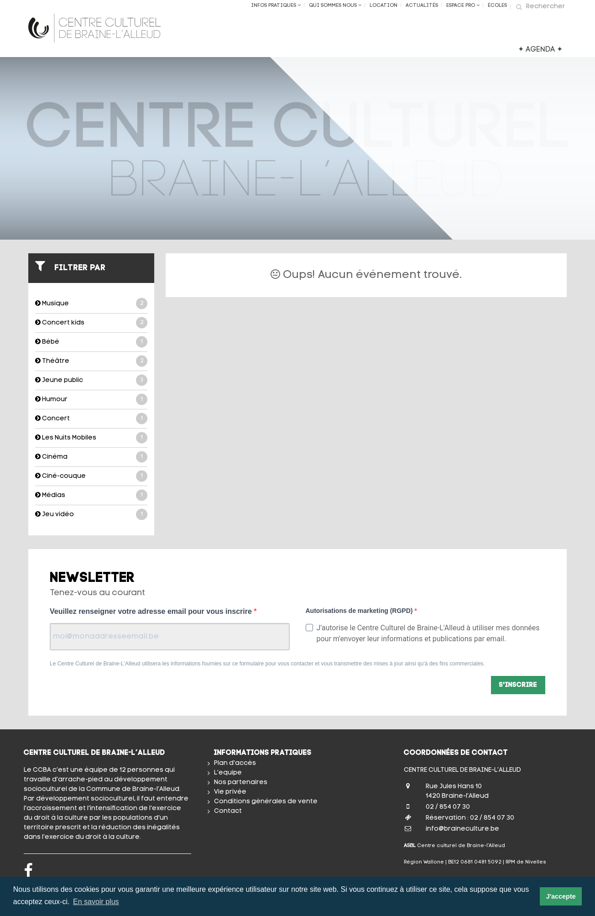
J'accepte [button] (561, 896)
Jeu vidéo (91, 514)
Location (383, 5)
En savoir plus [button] (96, 902)
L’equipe (228, 772)
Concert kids (91, 323)
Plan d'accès (235, 763)
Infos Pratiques (276, 5)
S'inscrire (518, 685)
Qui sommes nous (335, 5)
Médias (91, 495)
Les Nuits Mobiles (91, 438)
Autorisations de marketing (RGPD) (360, 610)
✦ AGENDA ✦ (540, 49)
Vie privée (230, 792)
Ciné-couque (91, 476)
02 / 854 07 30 (448, 807)
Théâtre (91, 361)
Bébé (91, 342)
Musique (91, 303)
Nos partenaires (240, 782)
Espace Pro (463, 5)
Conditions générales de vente (266, 801)
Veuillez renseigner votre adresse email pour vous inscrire (152, 611)
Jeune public (91, 380)
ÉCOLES (497, 5)
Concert (91, 418)
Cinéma (91, 457)
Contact (228, 811)
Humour (91, 399)
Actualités (422, 5)
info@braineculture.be (462, 829)
